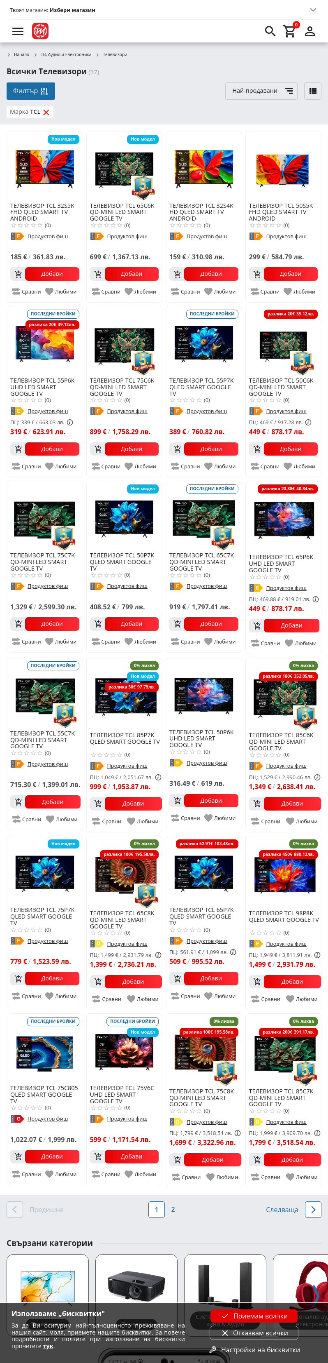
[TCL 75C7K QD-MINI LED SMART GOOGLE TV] (45, 515)
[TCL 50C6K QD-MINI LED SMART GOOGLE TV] (283, 341)
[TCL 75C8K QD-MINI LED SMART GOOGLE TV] (205, 1050)
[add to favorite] (61, 291)
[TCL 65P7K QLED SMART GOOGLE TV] (204, 870)
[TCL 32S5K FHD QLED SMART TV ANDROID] (45, 166)
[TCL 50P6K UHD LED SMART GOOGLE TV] (204, 692)
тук (48, 1346)
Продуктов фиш (48, 236)
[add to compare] (26, 291)
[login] (310, 31)
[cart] (290, 31)
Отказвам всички (254, 1333)
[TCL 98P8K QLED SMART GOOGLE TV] (285, 872)
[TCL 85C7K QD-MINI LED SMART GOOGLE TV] (285, 1050)
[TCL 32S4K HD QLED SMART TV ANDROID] (204, 166)
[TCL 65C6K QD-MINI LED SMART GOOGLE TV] (124, 166)
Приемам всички (254, 1316)
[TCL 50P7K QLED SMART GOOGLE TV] (124, 515)
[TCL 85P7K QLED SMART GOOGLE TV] (126, 694)
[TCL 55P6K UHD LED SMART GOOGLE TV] (45, 341)
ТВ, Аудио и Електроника (62, 54)
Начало (18, 54)
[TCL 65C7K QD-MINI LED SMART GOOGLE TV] (204, 515)
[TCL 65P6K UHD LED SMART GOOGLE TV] (284, 516)
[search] (270, 31)
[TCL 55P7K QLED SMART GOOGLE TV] (204, 341)
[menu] (18, 31)
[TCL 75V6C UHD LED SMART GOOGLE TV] (124, 1048)
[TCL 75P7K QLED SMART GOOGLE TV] (45, 870)
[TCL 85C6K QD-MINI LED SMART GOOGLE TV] (285, 694)
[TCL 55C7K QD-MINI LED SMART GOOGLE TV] (45, 693)
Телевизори (111, 54)
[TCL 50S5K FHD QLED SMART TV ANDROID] (283, 166)
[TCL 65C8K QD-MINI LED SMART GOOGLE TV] (126, 872)
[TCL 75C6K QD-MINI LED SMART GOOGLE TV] (124, 341)
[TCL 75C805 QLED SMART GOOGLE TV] (45, 1048)
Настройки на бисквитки (254, 1350)
